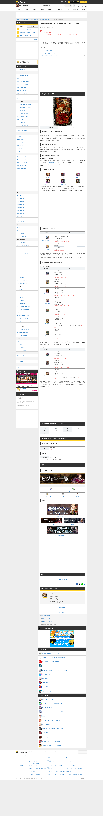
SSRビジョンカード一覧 (47, 621)
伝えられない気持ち (50, 162)
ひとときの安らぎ (47, 311)
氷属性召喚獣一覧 (20, 201)
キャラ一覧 (59, 9)
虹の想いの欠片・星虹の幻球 (23, 329)
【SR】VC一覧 (48, 495)
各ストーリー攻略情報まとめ (23, 125)
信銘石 (83, 9)
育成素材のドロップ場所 (22, 130)
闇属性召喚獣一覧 (20, 219)
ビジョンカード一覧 (46, 618)
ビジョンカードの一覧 (63, 485)
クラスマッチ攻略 (20, 347)
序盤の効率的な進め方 (21, 242)
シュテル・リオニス (48, 182)
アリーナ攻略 (19, 344)
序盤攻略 (42, 9)
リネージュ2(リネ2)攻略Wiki (34, 774)
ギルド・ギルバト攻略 (21, 350)
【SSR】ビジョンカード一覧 (74, 490)
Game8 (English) (70, 751)
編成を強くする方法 (21, 248)
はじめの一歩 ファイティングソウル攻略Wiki (74, 774)
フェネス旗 (47, 333)
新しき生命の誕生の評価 (47, 50)
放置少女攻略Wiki (50, 768)
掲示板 (32, 26)
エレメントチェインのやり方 (23, 250)
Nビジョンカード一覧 (21, 189)
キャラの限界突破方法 (21, 303)
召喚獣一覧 (75, 9)
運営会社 (63, 751)
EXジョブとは (20, 292)
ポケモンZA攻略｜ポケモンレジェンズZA (37, 756)
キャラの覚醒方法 (20, 300)
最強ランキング (74, 521)
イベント (18, 341)
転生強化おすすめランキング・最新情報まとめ (29, 32)
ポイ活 (63, 2)
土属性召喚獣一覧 (20, 213)
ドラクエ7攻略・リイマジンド (34, 758)
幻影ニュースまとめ (21, 355)
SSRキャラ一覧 (20, 142)
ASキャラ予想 (20, 119)
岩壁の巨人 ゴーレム (47, 291)
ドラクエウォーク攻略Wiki (34, 763)
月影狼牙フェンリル (47, 274)
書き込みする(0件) (63, 579)
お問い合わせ (56, 751)
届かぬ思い (47, 282)
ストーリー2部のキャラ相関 (22, 113)
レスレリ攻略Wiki (32, 771)
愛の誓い (69, 137)
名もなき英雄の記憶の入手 (22, 335)
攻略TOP (20, 9)
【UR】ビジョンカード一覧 (51, 490)
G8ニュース (50, 9)
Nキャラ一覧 (19, 151)
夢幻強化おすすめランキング (23, 98)
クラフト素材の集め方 (21, 321)
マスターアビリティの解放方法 (23, 306)
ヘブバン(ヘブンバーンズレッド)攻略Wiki (74, 768)
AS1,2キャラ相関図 (21, 122)
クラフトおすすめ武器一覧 (22, 318)
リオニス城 (74, 137)
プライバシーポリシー (38, 751)
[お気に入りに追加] (68, 5)
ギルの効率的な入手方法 (22, 283)
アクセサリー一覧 (20, 233)
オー (78, 182)
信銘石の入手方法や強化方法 (23, 324)
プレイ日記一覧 (20, 361)
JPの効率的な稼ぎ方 (21, 297)
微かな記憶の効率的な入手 (22, 332)
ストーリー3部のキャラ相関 (22, 116)
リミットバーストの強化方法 (23, 309)
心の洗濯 (47, 355)
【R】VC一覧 (62, 495)
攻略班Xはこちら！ (21, 367)
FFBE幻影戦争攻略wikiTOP (22, 69)
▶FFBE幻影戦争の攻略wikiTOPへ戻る (62, 531)
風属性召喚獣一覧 (20, 204)
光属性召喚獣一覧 (20, 216)
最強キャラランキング (21, 78)
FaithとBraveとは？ (21, 294)
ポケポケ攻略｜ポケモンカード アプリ (73, 758)
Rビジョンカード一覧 (21, 168)
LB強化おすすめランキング (22, 96)
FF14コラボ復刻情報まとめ (25, 35)
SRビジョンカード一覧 (21, 165)
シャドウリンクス (62, 182)
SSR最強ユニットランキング (23, 84)
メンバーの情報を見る (62, 607)
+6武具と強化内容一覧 (21, 236)
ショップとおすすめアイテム (23, 253)
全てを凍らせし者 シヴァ (47, 238)
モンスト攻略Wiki (69, 761)
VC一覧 (67, 9)
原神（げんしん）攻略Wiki (34, 765)
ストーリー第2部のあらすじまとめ (24, 104)
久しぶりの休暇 (47, 374)
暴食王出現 (47, 321)
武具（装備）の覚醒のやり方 (23, 315)
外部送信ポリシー (48, 751)
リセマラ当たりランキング (22, 75)
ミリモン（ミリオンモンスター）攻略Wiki (55, 774)
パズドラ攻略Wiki (50, 761)
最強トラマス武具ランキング (23, 93)
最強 (27, 9)
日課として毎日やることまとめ (23, 245)
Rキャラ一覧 (19, 148)
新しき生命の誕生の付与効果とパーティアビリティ (53, 55)
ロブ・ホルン (48, 175)
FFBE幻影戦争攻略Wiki (45, 615)
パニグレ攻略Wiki (69, 771)
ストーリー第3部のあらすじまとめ (24, 107)
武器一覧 (18, 227)
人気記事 (21, 26)
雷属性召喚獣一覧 (20, 210)
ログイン (83, 2)
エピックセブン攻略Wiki (71, 765)
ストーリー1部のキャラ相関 (22, 110)
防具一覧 (18, 230)
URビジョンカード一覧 (21, 159)
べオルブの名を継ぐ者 (47, 247)
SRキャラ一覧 (20, 145)
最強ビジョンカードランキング (62, 510)
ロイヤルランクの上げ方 (22, 280)
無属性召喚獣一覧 (20, 221)
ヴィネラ (78, 175)
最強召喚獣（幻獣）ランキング (23, 90)
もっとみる (34, 39)
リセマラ (34, 9)
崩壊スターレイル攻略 (33, 761)
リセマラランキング (51, 521)
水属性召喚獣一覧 (20, 207)
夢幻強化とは (19, 289)
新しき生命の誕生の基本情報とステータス (51, 53)
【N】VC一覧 (77, 495)
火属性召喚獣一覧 (20, 198)
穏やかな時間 (47, 301)
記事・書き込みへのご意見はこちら (62, 612)
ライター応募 (82, 751)
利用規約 (30, 751)
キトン (63, 175)
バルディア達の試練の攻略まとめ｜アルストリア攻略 (29, 29)
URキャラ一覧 (20, 139)
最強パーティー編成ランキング (23, 81)
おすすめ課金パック (21, 277)
